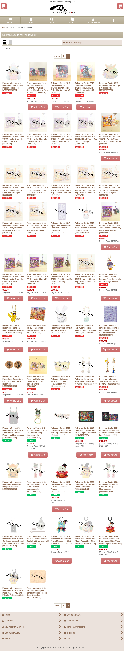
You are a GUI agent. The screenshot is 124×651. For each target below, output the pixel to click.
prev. (57, 56)
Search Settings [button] (72, 42)
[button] (4, 6)
